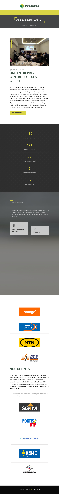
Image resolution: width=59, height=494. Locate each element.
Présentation (33, 25)
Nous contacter (17, 112)
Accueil (24, 25)
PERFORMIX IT (37, 489)
